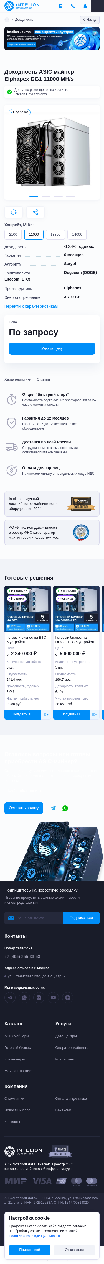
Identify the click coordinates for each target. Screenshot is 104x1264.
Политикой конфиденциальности (34, 1236)
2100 (13, 234)
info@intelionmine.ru (23, 790)
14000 (77, 234)
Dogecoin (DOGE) (80, 272)
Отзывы (43, 379)
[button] (52, 152)
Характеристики (17, 379)
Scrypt (70, 263)
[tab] (33, 196)
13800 (55, 234)
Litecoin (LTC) (17, 279)
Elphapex (72, 288)
